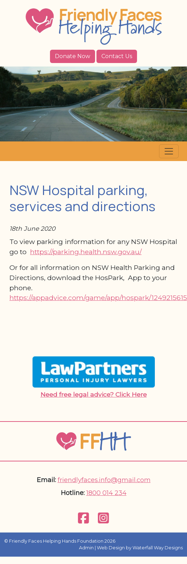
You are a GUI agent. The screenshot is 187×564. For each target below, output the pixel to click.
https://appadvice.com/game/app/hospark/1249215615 (98, 297)
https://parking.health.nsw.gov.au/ (86, 252)
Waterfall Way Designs (157, 547)
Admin (86, 547)
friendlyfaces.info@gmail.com (104, 480)
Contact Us (116, 56)
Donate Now (72, 56)
